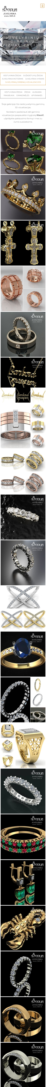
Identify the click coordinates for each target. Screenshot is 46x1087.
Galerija (27, 56)
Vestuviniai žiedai (12, 75)
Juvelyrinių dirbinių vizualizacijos (23, 82)
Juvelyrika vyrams (34, 79)
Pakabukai (9, 95)
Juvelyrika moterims (12, 79)
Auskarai (37, 92)
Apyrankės (36, 95)
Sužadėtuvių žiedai (33, 75)
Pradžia (16, 56)
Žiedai (27, 92)
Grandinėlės (22, 95)
